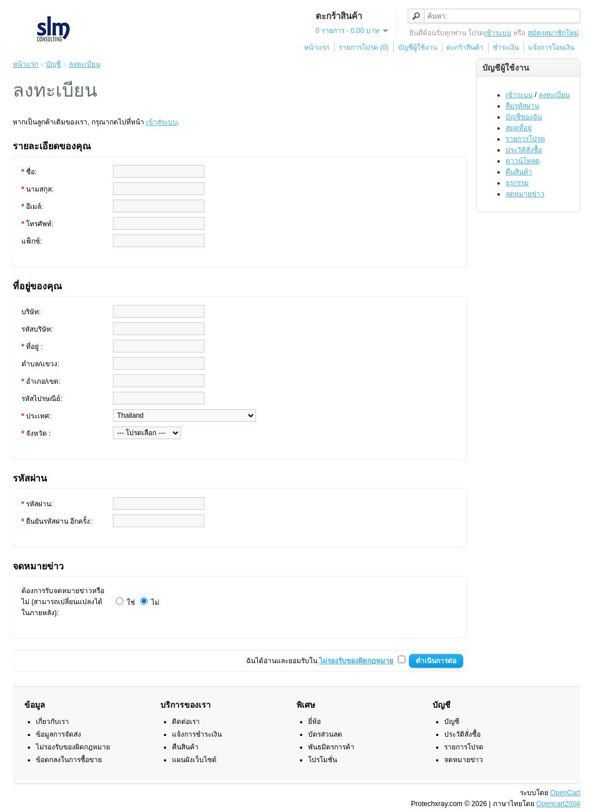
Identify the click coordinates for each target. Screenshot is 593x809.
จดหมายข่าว (525, 194)
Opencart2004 (558, 804)
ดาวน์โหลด (523, 161)
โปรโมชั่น (322, 760)
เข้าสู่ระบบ (161, 122)
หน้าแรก (317, 47)
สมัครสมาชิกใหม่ (553, 33)
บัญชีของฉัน (524, 117)
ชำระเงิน (506, 47)
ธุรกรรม (517, 183)
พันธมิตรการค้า (331, 747)
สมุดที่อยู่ (519, 128)
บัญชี (53, 64)
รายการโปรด (525, 139)
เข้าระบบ (497, 33)
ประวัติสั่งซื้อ (524, 150)
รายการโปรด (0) (364, 47)
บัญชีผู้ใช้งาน (417, 47)
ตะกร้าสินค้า (465, 47)
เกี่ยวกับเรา (52, 722)
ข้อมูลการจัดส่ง (58, 734)
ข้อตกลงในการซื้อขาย (69, 760)
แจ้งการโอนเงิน (551, 47)
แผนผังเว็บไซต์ (194, 760)
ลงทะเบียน (554, 95)
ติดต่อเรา (186, 722)
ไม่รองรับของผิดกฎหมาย (73, 747)
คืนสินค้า (519, 172)
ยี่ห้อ (314, 722)
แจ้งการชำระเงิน (197, 734)
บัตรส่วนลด (325, 734)
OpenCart (565, 793)
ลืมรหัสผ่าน (522, 106)
